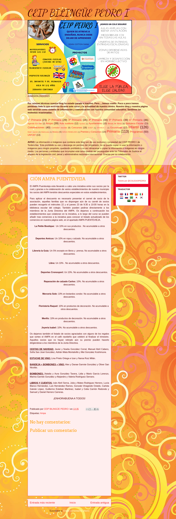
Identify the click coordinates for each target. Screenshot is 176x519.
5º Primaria (115, 119)
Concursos (77, 127)
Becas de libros (115, 123)
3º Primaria (75, 119)
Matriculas (45, 132)
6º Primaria (135, 119)
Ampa (49, 123)
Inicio (73, 502)
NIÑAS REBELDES (69, 132)
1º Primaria (34, 119)
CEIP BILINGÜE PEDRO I (78, 13)
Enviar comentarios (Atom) (76, 511)
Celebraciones (36, 127)
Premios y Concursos (91, 132)
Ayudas (82, 124)
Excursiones (116, 127)
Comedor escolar (59, 128)
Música (55, 132)
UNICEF (32, 135)
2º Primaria (54, 119)
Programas (136, 131)
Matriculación (33, 132)
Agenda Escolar (35, 123)
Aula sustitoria (67, 123)
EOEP (90, 128)
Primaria (113, 131)
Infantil (133, 127)
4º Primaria (95, 119)
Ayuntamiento (95, 123)
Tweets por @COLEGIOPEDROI (132, 181)
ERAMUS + (101, 128)
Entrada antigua (99, 502)
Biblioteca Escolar (135, 123)
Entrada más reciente (42, 502)
